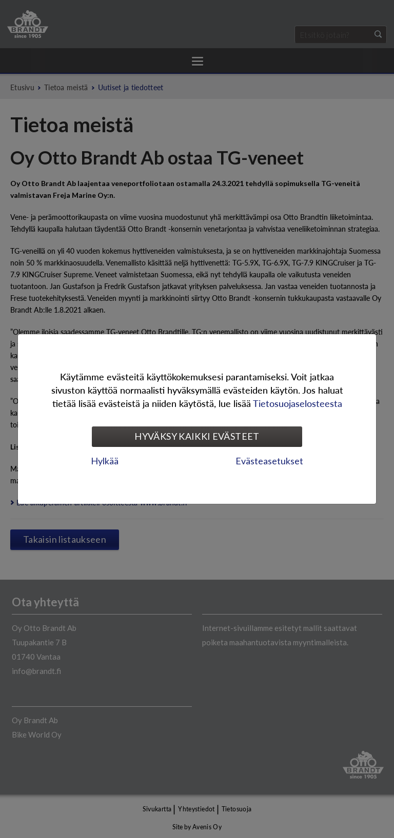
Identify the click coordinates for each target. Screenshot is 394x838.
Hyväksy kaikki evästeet (196, 436)
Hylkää (105, 460)
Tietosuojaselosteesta (297, 403)
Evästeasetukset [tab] (269, 460)
